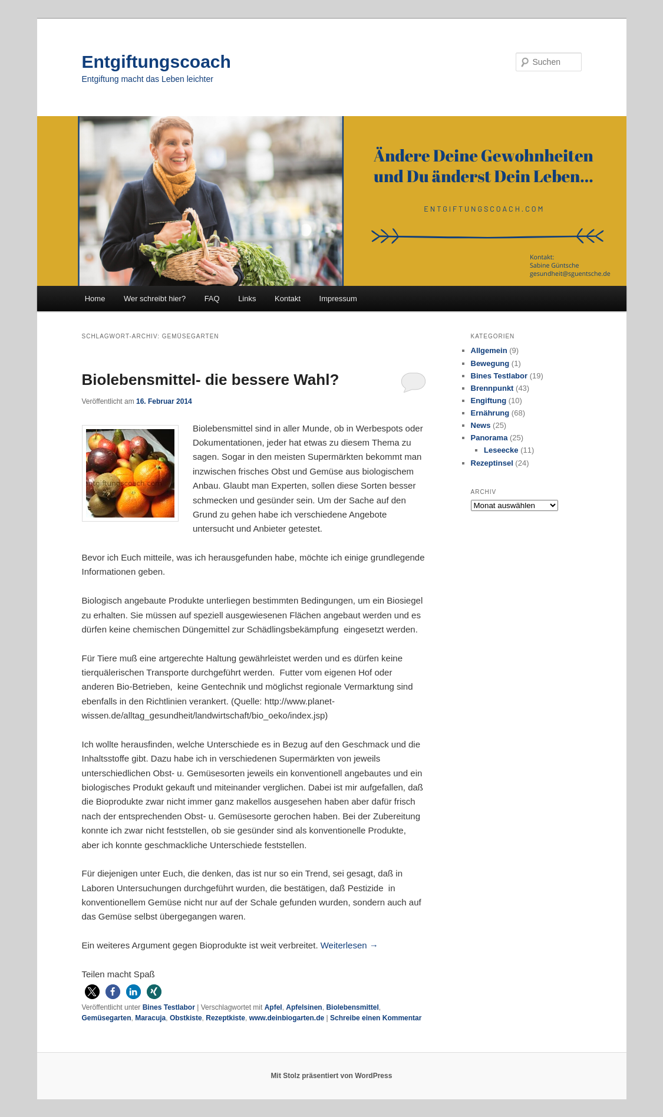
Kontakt (288, 298)
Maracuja (150, 1018)
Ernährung (490, 412)
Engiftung (489, 400)
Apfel (273, 1007)
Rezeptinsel (492, 463)
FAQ (212, 298)
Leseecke (501, 450)
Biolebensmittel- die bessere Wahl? (210, 379)
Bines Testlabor (169, 1007)
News (481, 425)
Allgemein (489, 350)
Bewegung (490, 363)
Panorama (489, 437)
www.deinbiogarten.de (287, 1018)
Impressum (338, 298)
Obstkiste (186, 1018)
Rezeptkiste (225, 1018)
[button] (92, 991)
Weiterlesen (349, 945)
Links (247, 298)
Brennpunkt (492, 388)
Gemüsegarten (106, 1018)
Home (95, 298)
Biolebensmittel (352, 1007)
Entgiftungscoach (156, 61)
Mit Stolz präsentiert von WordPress (331, 1076)
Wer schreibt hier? (155, 298)
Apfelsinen (304, 1007)
